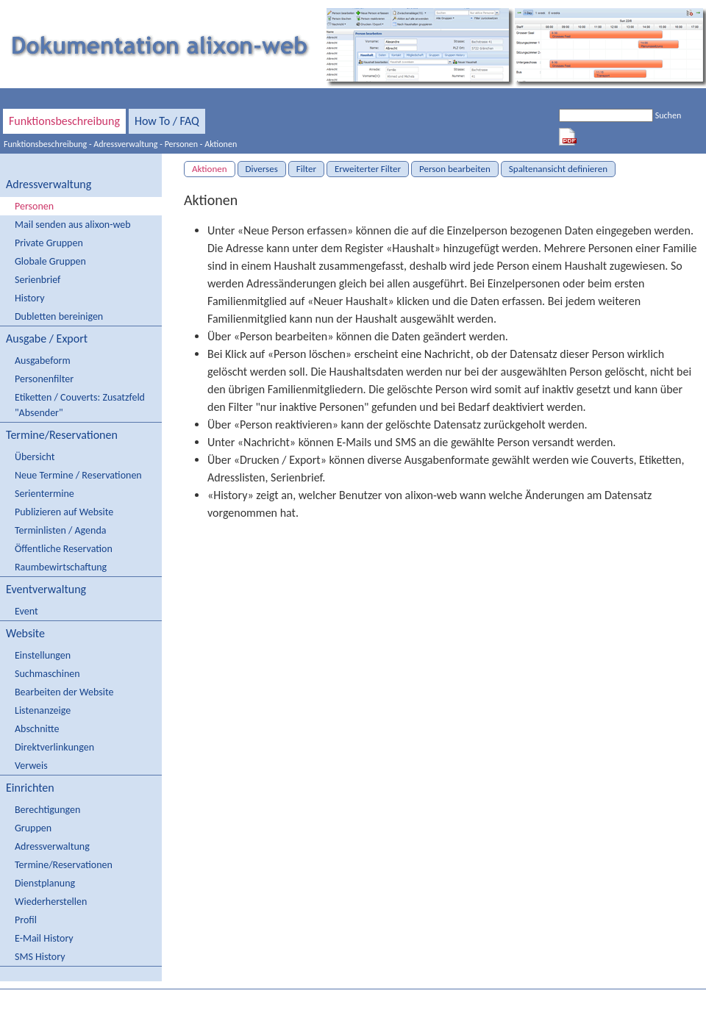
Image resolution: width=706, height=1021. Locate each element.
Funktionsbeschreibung (64, 121)
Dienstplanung (45, 883)
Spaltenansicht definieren (558, 168)
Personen (182, 144)
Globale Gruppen (50, 261)
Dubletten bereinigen (59, 316)
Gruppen (33, 828)
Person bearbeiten (455, 168)
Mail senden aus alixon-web (73, 224)
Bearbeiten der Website (64, 692)
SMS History (40, 956)
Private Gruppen (49, 243)
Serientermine (44, 493)
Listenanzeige (43, 710)
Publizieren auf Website (64, 512)
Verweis (31, 765)
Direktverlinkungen (54, 747)
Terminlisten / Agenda (60, 530)
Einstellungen (43, 655)
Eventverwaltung (46, 589)
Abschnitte (37, 729)
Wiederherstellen (51, 901)
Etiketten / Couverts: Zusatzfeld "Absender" (80, 405)
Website (25, 633)
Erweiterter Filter (368, 168)
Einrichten (30, 788)
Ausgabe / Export (47, 338)
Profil (26, 920)
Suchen (668, 115)
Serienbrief (37, 279)
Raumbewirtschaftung (61, 567)
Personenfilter (44, 379)
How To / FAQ (167, 121)
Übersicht (34, 457)
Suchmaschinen (47, 673)
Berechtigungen (47, 809)
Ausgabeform (43, 360)
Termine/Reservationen (62, 435)
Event (26, 611)
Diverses (262, 168)
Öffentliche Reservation (64, 548)
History (29, 298)
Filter (306, 168)
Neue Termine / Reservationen (78, 475)
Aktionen (220, 144)
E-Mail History (44, 938)
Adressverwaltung (125, 144)
